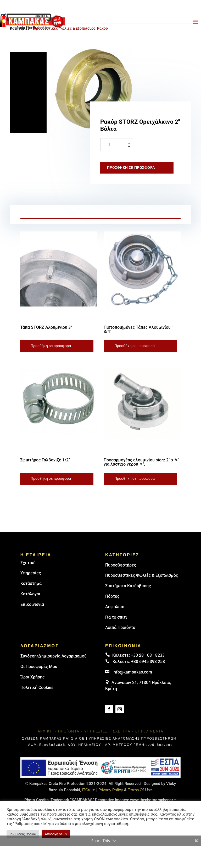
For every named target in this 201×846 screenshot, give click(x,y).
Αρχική (45, 731)
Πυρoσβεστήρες (120, 565)
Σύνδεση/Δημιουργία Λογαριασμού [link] (53, 656)
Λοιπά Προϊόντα (120, 627)
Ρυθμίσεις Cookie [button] (23, 834)
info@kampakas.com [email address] (132, 672)
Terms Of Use (140, 790)
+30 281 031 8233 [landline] (148, 655)
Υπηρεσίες (30, 572)
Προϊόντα (68, 731)
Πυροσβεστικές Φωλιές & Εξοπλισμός (141, 575)
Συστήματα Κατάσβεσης (128, 585)
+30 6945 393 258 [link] (148, 661)
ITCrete (88, 790)
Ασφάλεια (114, 606)
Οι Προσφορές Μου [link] (38, 666)
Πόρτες (112, 596)
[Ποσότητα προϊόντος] (112, 144)
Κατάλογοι (30, 593)
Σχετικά (28, 562)
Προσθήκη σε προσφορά (131, 167)
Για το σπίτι (116, 617)
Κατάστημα (31, 583)
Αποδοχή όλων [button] (56, 834)
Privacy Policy (110, 790)
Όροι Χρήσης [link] (32, 677)
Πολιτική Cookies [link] (36, 687)
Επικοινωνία (32, 604)
